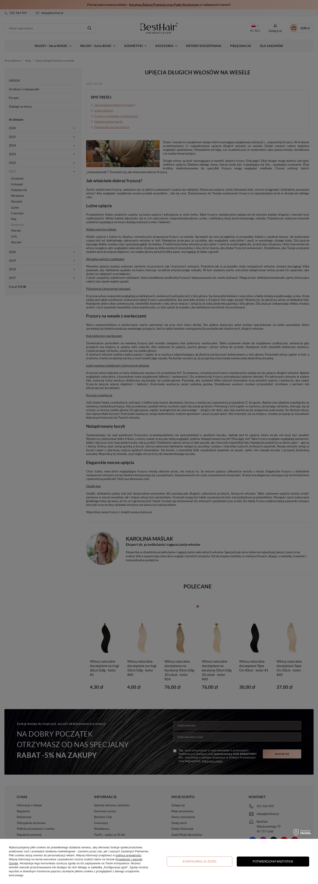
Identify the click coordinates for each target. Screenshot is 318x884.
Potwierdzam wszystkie (273, 861)
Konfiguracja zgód (199, 861)
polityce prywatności (128, 855)
